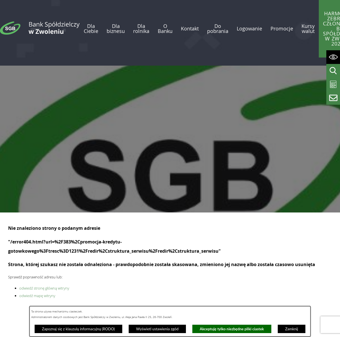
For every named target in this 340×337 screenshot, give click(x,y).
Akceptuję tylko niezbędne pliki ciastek (232, 329)
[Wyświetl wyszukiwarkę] (333, 71)
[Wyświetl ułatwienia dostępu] (333, 57)
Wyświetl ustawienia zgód (157, 329)
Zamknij (291, 329)
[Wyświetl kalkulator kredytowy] (333, 84)
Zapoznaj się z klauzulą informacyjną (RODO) (78, 329)
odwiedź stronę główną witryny (44, 272)
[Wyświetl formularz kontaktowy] (333, 98)
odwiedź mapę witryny (37, 280)
